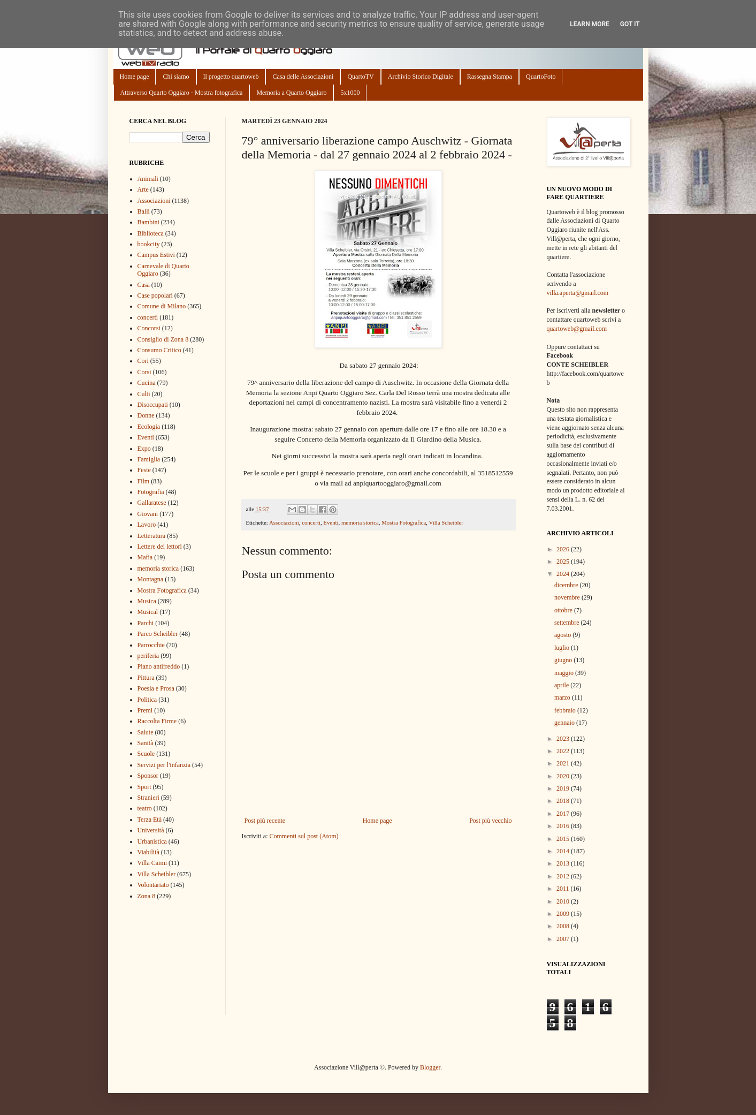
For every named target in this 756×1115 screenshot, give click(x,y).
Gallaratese (152, 502)
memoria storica (360, 522)
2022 (563, 751)
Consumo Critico (159, 350)
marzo (563, 697)
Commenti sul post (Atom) (303, 836)
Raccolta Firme (157, 721)
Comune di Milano (162, 306)
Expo (144, 448)
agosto (563, 635)
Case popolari (155, 295)
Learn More (589, 24)
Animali (148, 179)
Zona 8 (147, 896)
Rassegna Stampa (489, 76)
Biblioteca (151, 233)
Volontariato (153, 885)
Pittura (146, 677)
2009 (563, 913)
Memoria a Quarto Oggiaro (291, 92)
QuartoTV (360, 76)
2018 (563, 801)
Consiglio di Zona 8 (163, 339)
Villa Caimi (152, 863)
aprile (562, 685)
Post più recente (265, 820)
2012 (563, 876)
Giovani (148, 514)
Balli (144, 211)
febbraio (565, 710)
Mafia (145, 557)
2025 (563, 561)
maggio (564, 673)
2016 (563, 826)
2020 (563, 776)
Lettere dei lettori (160, 546)
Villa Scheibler (446, 522)
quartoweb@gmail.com (577, 328)
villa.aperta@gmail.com (578, 293)
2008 (563, 926)
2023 (563, 738)
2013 (563, 863)
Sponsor (148, 775)
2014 (563, 851)
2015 (563, 839)
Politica (147, 699)
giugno (564, 660)
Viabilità (148, 852)
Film (144, 481)
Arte (143, 189)
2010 (563, 901)
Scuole (146, 753)
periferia (148, 655)
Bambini (148, 222)
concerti (311, 522)
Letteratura (152, 536)
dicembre (567, 585)
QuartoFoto (540, 76)
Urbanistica (152, 841)
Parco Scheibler (158, 634)
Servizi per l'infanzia (164, 765)
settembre (567, 622)
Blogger (430, 1067)
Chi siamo (176, 76)
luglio (562, 647)
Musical (148, 612)
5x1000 (350, 92)
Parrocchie (151, 645)
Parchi (146, 623)
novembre (568, 597)
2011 (563, 888)
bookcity (149, 244)
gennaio (565, 722)
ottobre (564, 610)
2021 (563, 763)
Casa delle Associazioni (302, 76)
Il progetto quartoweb (231, 76)
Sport (144, 787)
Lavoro (147, 524)
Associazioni (284, 522)
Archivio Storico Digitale (420, 76)
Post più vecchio (490, 820)
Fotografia (151, 492)
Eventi (330, 522)
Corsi (144, 372)
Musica (147, 601)
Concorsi (149, 328)
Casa (144, 285)
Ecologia (149, 426)
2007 (563, 939)
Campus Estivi (156, 255)
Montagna (151, 579)
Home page (134, 76)
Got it (630, 24)
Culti (144, 394)
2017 (563, 813)
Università (151, 830)
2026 (563, 549)
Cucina (147, 382)
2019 (563, 788)
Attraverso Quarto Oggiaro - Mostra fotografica (181, 92)
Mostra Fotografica (403, 522)
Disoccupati (153, 404)
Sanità (146, 743)
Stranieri (148, 797)
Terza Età (150, 819)
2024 (563, 574)
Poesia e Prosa (156, 688)
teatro (145, 808)
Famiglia (149, 459)
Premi (145, 710)
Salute (146, 732)
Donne (146, 415)
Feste (144, 470)
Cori (143, 361)
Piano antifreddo (159, 666)
